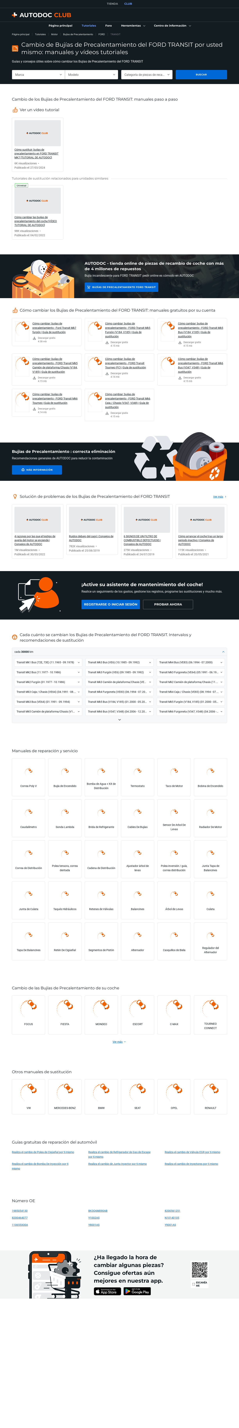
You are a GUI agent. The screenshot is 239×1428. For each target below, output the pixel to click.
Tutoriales (40, 34)
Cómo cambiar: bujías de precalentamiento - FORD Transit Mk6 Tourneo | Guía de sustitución (55, 398)
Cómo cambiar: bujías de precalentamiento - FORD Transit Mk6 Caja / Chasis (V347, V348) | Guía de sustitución (127, 400)
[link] (60, 26)
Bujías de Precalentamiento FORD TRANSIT (124, 287)
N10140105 (172, 1218)
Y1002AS (93, 1218)
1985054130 (20, 1211)
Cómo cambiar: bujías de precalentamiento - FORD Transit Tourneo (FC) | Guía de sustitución (125, 363)
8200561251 (172, 1211)
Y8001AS (93, 1225)
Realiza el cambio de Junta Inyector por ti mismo (117, 1164)
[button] (133, 26)
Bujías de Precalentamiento (78, 34)
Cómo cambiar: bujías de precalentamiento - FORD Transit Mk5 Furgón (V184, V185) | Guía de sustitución (127, 330)
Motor (54, 34)
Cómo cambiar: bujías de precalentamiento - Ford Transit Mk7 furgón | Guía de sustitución (54, 328)
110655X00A (20, 1225)
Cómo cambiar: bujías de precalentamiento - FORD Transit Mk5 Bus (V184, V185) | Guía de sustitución (200, 330)
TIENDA (112, 3)
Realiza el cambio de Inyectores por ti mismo (191, 1164)
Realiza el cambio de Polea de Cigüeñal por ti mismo (43, 1152)
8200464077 (20, 1218)
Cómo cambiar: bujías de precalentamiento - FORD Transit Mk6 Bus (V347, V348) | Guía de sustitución (200, 365)
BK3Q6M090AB (97, 1211)
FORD (101, 34)
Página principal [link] (21, 34)
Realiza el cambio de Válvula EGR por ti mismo (192, 1152)
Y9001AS (170, 1225)
